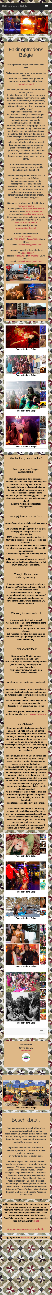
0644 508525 (34, 239)
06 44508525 (34, 256)
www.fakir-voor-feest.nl (33, 209)
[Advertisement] (26, 1268)
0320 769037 (28, 236)
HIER (36, 1221)
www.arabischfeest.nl (26, 228)
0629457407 (20, 256)
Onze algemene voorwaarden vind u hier (26, 1229)
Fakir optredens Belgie (14, 6)
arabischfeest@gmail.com (29, 245)
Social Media (26, 1044)
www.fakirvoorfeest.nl (33, 214)
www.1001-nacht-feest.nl (26, 222)
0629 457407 (19, 239)
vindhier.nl (26, 1051)
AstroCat (25, 1237)
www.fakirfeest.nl (26, 84)
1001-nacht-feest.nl (37, 714)
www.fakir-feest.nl (26, 206)
